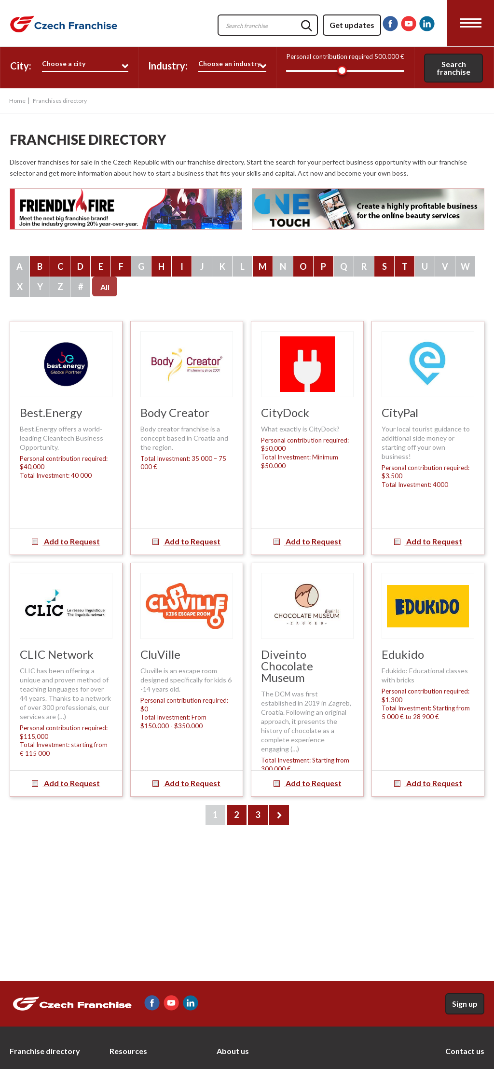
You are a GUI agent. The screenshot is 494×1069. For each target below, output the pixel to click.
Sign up (465, 1003)
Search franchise (453, 67)
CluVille (160, 654)
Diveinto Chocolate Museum (287, 665)
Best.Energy (51, 412)
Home (17, 100)
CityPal (400, 412)
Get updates (351, 24)
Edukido (403, 654)
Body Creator (174, 412)
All (105, 287)
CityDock (285, 412)
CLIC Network (57, 654)
